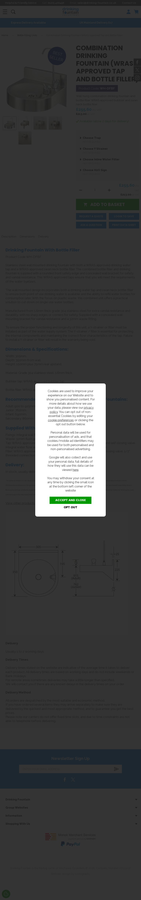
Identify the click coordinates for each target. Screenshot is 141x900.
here (75, 470)
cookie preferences (61, 420)
